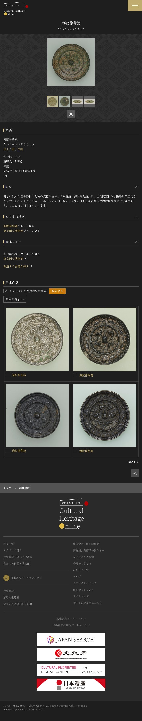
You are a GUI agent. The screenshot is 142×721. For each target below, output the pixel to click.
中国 (20, 149)
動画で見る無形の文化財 (17, 604)
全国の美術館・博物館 (16, 563)
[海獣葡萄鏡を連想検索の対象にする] (8, 375)
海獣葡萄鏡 (10, 226)
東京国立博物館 (13, 231)
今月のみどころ (82, 563)
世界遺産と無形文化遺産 (17, 557)
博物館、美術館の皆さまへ (89, 550)
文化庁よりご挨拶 (83, 557)
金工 (6, 149)
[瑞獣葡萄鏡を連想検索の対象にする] (8, 451)
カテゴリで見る (12, 550)
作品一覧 (8, 544)
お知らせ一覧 (81, 570)
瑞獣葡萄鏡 (19, 451)
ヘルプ (77, 576)
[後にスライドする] (133, 461)
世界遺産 (8, 591)
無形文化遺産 (11, 597)
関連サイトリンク (83, 590)
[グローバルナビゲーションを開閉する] (135, 5)
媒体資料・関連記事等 (86, 544)
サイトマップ (81, 596)
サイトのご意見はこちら (87, 603)
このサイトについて (85, 583)
